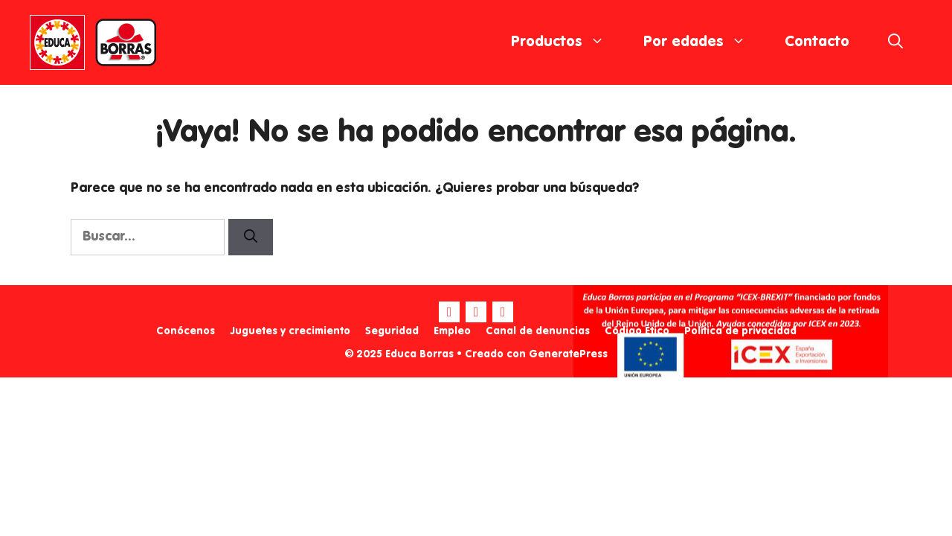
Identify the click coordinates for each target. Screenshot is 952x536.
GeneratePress (568, 354)
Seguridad (392, 331)
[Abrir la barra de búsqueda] (895, 42)
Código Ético (637, 331)
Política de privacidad (740, 331)
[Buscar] (250, 237)
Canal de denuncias (538, 331)
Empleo (452, 331)
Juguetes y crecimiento (290, 331)
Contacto (817, 42)
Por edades (704, 42)
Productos (567, 42)
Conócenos (185, 331)
